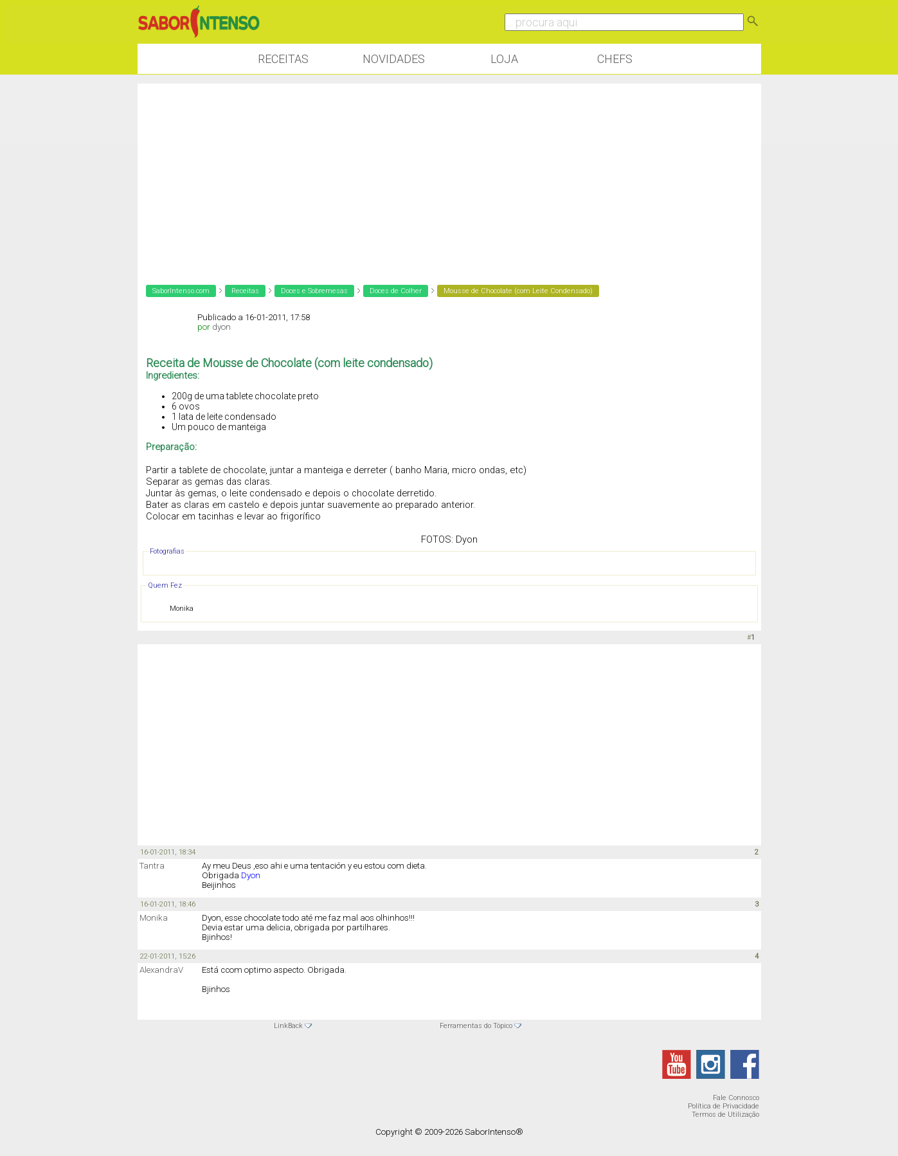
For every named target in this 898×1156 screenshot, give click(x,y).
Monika (153, 918)
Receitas (283, 59)
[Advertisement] (449, 174)
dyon (221, 327)
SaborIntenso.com (181, 291)
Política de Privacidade (723, 1106)
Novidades (394, 59)
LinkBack (288, 1026)
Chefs (615, 59)
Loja (504, 59)
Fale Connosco (736, 1098)
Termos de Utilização (725, 1114)
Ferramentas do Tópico (476, 1026)
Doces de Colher (396, 291)
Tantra (152, 866)
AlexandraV (161, 970)
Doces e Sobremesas (314, 291)
